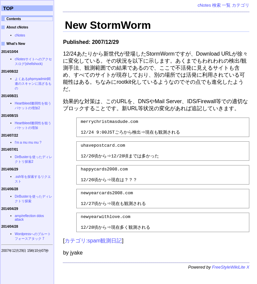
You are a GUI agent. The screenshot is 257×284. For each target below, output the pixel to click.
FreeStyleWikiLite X (230, 278)
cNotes (204, 5)
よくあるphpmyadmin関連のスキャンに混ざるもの (33, 83)
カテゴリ (240, 5)
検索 (216, 5)
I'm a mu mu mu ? (28, 142)
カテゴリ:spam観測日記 (93, 252)
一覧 (226, 5)
